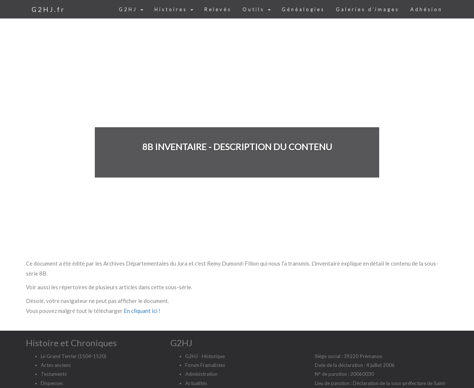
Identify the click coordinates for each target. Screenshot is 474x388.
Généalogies (303, 9)
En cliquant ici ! (142, 310)
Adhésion (426, 9)
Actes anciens (56, 365)
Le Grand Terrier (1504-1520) (73, 356)
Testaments (54, 374)
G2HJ (131, 9)
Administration (201, 374)
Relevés (217, 9)
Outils (257, 9)
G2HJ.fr (48, 9)
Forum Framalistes (205, 365)
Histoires (173, 9)
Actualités (196, 383)
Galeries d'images (367, 9)
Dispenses (52, 383)
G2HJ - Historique (205, 356)
